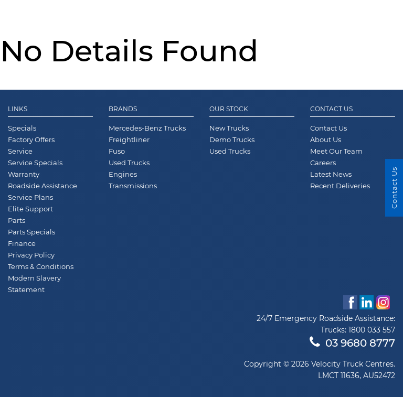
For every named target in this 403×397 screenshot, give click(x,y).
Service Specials (35, 162)
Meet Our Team (336, 151)
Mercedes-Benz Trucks (147, 128)
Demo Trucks (231, 139)
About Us (325, 139)
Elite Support (30, 209)
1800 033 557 (371, 330)
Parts (16, 220)
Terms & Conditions (40, 266)
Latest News (331, 174)
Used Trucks (129, 162)
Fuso (117, 151)
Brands (123, 109)
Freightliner (129, 139)
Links (17, 109)
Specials (22, 128)
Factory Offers (31, 139)
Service (20, 151)
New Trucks (229, 128)
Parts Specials (31, 232)
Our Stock (228, 109)
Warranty (23, 174)
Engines (123, 174)
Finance (22, 243)
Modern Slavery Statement (34, 284)
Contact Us (331, 109)
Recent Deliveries (340, 185)
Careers (323, 162)
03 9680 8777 (352, 343)
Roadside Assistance (42, 185)
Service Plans (30, 197)
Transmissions (133, 185)
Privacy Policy (31, 255)
